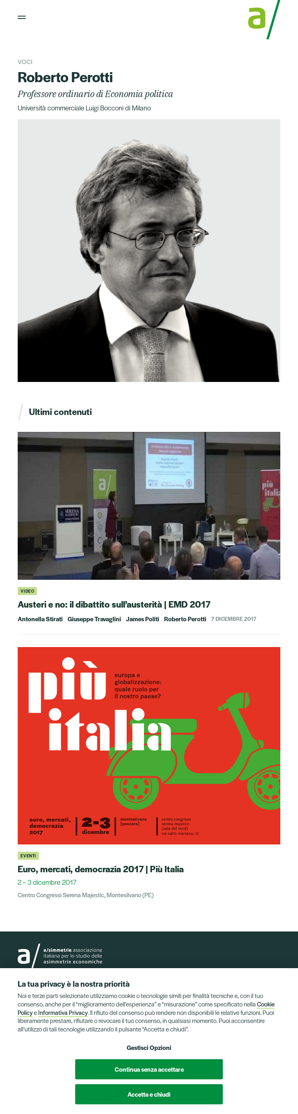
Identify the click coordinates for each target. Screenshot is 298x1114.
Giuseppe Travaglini (94, 618)
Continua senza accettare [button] (149, 1069)
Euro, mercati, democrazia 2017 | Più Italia (101, 869)
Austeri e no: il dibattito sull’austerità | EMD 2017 (114, 604)
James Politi (142, 618)
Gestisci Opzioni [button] (149, 1047)
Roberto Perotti (185, 618)
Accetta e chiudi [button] (149, 1094)
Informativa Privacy (63, 1012)
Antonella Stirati (40, 618)
